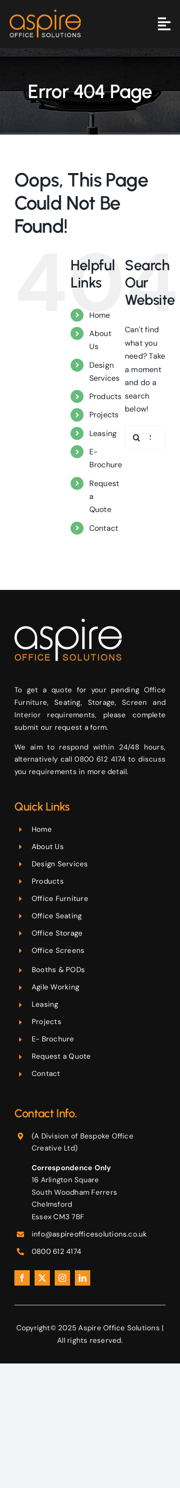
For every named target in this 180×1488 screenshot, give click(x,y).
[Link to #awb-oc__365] (164, 24)
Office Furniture (60, 898)
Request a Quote (61, 1056)
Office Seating (57, 916)
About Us (48, 846)
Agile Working (55, 987)
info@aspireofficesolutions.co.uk (89, 1234)
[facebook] (22, 1278)
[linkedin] (82, 1278)
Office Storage (57, 933)
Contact (104, 528)
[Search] (137, 437)
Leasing (103, 433)
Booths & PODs (58, 970)
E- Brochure (53, 1039)
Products (105, 396)
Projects (104, 415)
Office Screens (58, 950)
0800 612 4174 (56, 1251)
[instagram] (62, 1278)
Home (99, 315)
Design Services (60, 864)
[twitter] (42, 1278)
